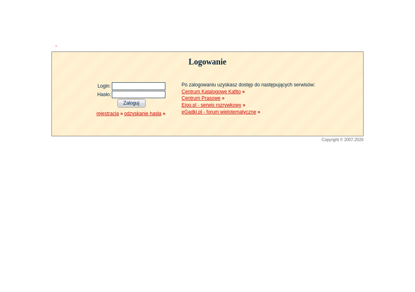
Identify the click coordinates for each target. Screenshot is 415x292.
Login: (104, 86)
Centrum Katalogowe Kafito (211, 91)
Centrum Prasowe (201, 98)
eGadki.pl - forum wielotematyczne (219, 112)
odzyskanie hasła (142, 113)
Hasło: (104, 94)
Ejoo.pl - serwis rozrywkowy (211, 105)
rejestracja (107, 113)
